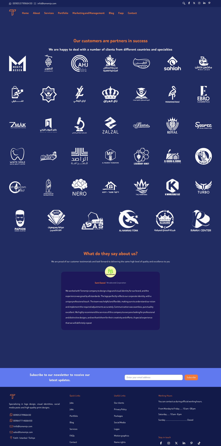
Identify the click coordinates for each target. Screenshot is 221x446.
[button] (189, 3)
